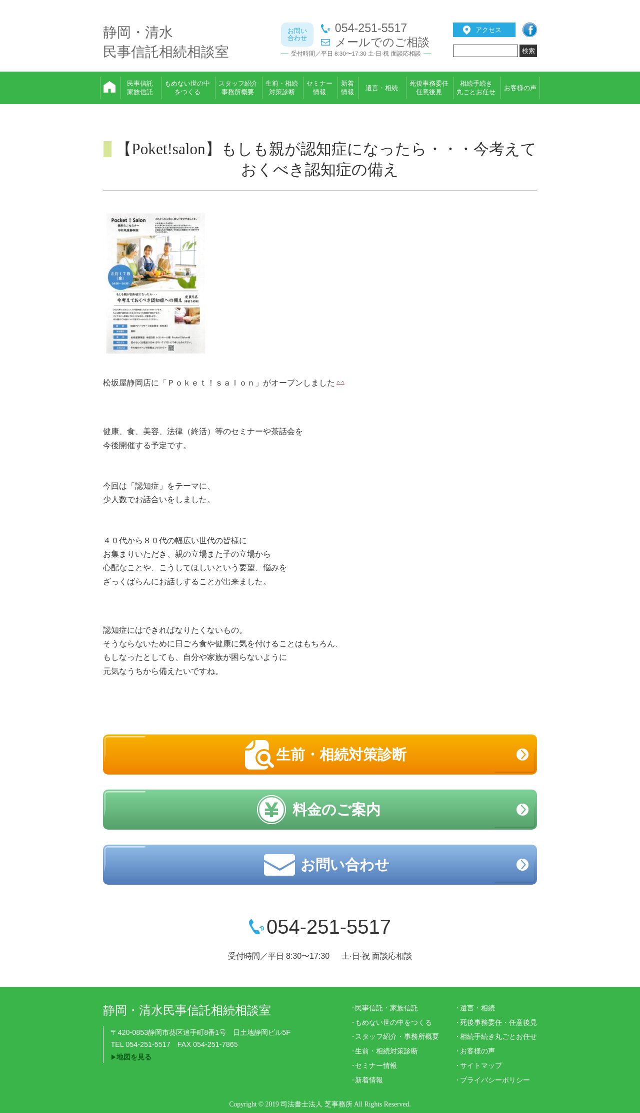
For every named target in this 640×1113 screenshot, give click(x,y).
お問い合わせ (345, 865)
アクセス (489, 30)
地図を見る (134, 1057)
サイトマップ (481, 1065)
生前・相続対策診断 (341, 755)
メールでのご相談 (382, 42)
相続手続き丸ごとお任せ (498, 1036)
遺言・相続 (477, 1008)
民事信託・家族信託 (386, 1008)
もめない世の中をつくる (393, 1022)
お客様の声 (477, 1051)
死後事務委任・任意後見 (498, 1022)
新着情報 (369, 1080)
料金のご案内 (336, 810)
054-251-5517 (371, 28)
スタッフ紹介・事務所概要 (397, 1036)
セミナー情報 (376, 1065)
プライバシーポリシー (495, 1080)
